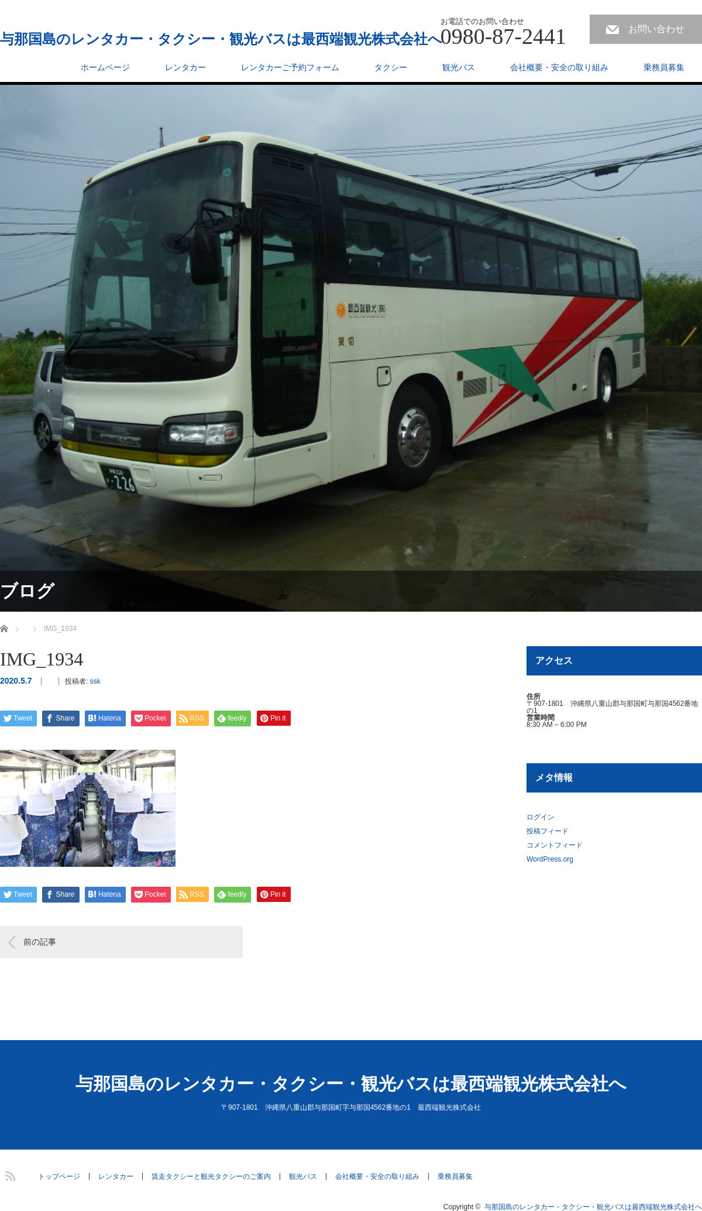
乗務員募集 (664, 67)
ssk (95, 681)
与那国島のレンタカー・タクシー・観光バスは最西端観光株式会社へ (221, 39)
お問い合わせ (656, 29)
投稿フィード (547, 831)
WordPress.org (549, 859)
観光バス (458, 67)
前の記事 (39, 941)
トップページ (59, 1176)
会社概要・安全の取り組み (559, 67)
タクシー (390, 67)
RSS (9, 1174)
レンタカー (185, 67)
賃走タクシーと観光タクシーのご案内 (211, 1176)
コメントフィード (554, 845)
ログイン (540, 817)
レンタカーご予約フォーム (290, 67)
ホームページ (105, 67)
